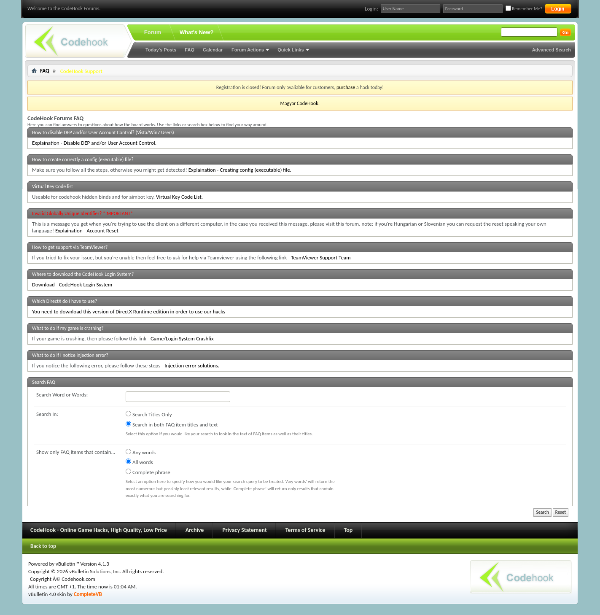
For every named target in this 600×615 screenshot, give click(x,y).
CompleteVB (88, 594)
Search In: (47, 414)
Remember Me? (524, 8)
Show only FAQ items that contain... (75, 452)
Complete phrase (148, 472)
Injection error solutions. (191, 365)
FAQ (189, 49)
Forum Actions (247, 49)
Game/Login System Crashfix (182, 338)
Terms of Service (305, 530)
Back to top (43, 546)
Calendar (213, 49)
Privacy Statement (244, 530)
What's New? (196, 32)
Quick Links (290, 49)
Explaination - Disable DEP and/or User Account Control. (94, 143)
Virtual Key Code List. (179, 197)
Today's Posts (160, 49)
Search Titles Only (149, 414)
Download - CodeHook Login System (72, 284)
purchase (345, 87)
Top (348, 530)
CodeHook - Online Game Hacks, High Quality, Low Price (98, 530)
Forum (152, 32)
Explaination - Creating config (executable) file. (239, 170)
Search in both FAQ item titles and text (172, 424)
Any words (141, 452)
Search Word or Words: (62, 394)
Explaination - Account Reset (86, 230)
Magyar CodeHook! (300, 103)
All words (139, 462)
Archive (195, 530)
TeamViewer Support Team (321, 257)
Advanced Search (551, 49)
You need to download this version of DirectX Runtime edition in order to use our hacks (128, 311)
